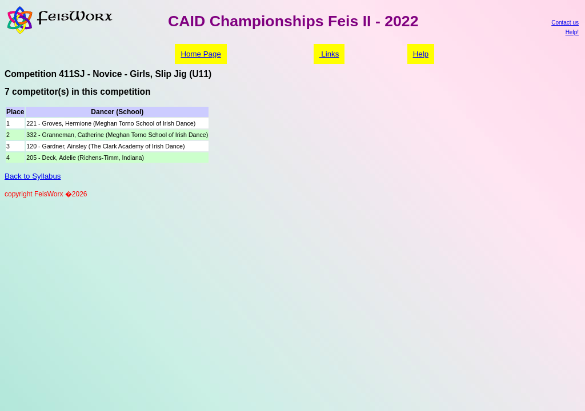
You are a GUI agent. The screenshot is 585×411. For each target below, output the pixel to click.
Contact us (565, 22)
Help (420, 54)
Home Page (201, 54)
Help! (572, 32)
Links (329, 54)
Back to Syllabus (33, 176)
